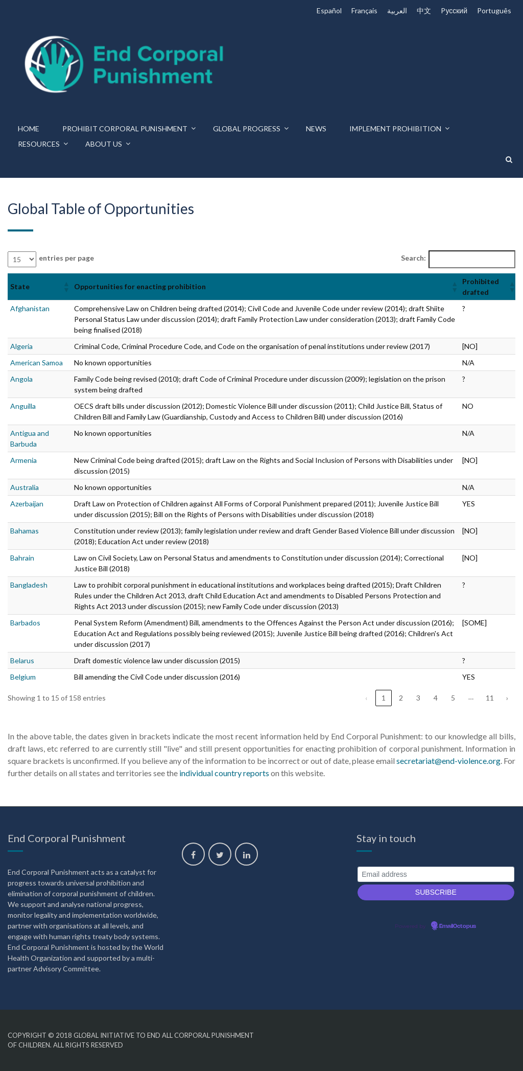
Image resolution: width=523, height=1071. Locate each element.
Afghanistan (30, 308)
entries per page (66, 257)
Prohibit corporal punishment (124, 128)
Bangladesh (28, 584)
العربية (397, 10)
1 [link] (384, 697)
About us (103, 143)
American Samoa (36, 362)
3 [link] (418, 697)
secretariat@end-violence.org (448, 760)
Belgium (23, 676)
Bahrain (22, 557)
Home (28, 128)
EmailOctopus (457, 926)
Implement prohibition (395, 128)
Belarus (22, 660)
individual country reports (224, 773)
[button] (66, 287)
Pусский (454, 10)
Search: (413, 257)
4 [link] (436, 697)
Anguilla (23, 406)
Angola (21, 379)
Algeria (21, 346)
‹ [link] (366, 697)
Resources (39, 143)
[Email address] (436, 874)
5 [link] (453, 697)
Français (364, 10)
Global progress (246, 128)
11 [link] (490, 697)
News (316, 128)
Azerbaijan (26, 503)
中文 (424, 10)
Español (329, 10)
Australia (24, 487)
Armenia (23, 460)
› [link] (507, 697)
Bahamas (24, 530)
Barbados (25, 622)
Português (494, 10)
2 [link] (401, 697)
